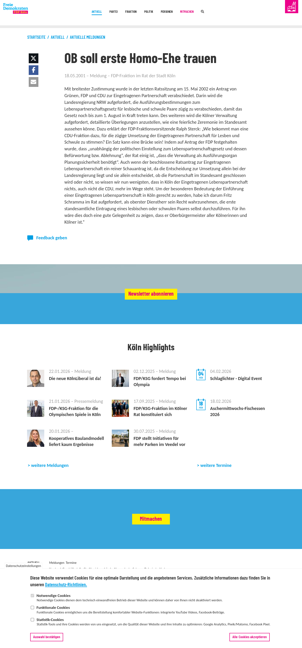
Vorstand (55, 569)
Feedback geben (51, 238)
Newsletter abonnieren (151, 294)
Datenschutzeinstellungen (23, 568)
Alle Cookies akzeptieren (249, 639)
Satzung (138, 569)
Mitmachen (204, 13)
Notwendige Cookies (53, 597)
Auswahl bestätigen (46, 639)
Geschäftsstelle (72, 569)
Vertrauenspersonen (173, 569)
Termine (71, 563)
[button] (34, 58)
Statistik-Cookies (50, 621)
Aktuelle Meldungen (87, 37)
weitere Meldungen (50, 465)
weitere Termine (216, 465)
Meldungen (56, 563)
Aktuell (71, 13)
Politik (147, 13)
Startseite (36, 37)
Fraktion (121, 13)
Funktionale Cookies (53, 609)
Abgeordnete (122, 569)
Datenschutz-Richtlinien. (66, 587)
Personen (174, 13)
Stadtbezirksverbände (98, 569)
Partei (96, 13)
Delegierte (151, 569)
